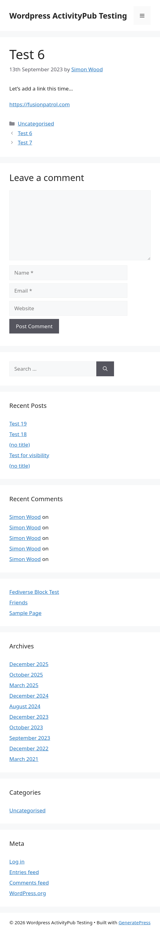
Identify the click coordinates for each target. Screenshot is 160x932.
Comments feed (29, 882)
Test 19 (18, 423)
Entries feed (24, 872)
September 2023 (29, 737)
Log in (17, 861)
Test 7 (25, 142)
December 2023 (28, 716)
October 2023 (26, 727)
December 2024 (28, 695)
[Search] (105, 368)
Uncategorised (36, 123)
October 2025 (26, 674)
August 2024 (24, 706)
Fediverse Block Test (34, 591)
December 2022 (28, 748)
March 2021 (24, 758)
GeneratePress (134, 922)
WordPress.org (27, 893)
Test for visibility (29, 455)
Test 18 (18, 434)
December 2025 (28, 664)
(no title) (19, 444)
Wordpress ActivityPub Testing (68, 15)
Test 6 (25, 133)
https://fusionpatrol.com (39, 104)
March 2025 (24, 685)
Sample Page (25, 612)
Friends (18, 602)
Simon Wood (25, 516)
